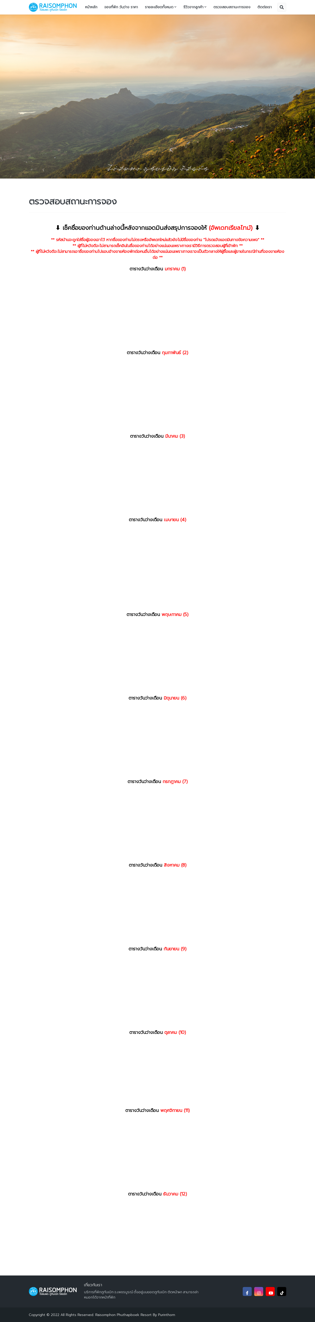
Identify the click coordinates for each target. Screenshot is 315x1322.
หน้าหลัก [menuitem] (91, 7)
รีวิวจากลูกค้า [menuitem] (193, 7)
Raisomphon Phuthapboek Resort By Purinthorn (135, 1314)
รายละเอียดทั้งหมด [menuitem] (159, 7)
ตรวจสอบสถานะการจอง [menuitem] (231, 7)
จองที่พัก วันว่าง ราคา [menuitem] (121, 7)
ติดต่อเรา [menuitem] (264, 7)
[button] (281, 7)
